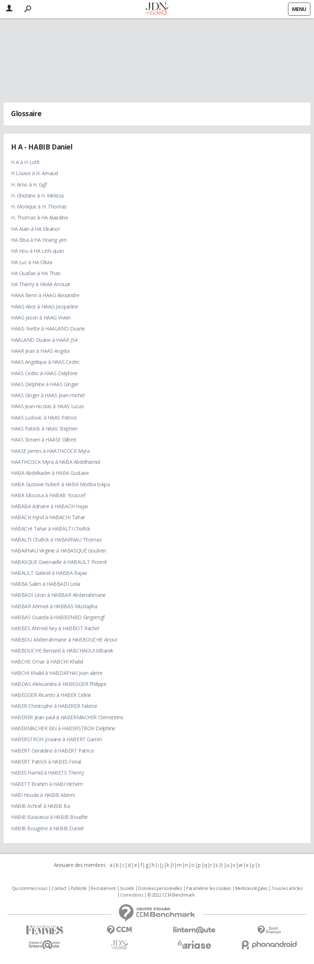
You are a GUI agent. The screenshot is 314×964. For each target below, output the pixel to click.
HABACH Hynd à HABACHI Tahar (48, 517)
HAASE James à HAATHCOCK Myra (50, 450)
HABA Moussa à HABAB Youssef (48, 495)
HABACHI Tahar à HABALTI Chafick (50, 528)
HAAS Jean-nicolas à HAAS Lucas (47, 406)
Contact (58, 888)
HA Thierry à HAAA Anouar (40, 284)
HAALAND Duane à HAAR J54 (44, 339)
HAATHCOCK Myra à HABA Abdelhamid (55, 461)
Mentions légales (251, 888)
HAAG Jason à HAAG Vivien (41, 317)
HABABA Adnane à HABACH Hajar (49, 506)
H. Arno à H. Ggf (29, 184)
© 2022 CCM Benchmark (171, 895)
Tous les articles (286, 888)
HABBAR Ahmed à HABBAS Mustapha (54, 606)
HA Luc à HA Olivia (31, 262)
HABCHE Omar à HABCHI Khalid (47, 661)
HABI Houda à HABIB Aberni (43, 794)
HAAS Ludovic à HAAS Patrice (44, 417)
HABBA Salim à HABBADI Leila (45, 583)
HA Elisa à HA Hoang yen (38, 239)
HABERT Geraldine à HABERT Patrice (52, 750)
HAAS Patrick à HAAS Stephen (44, 428)
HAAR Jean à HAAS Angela (40, 350)
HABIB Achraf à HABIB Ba (40, 805)
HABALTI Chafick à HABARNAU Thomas (56, 539)
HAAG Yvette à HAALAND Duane (48, 328)
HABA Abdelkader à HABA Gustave (50, 472)
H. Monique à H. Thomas (39, 206)
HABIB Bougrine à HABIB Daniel (47, 828)
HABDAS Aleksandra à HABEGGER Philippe (58, 683)
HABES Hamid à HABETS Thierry (47, 772)
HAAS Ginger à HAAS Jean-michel (47, 395)
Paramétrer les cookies (208, 888)
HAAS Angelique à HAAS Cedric (45, 361)
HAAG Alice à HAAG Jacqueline (44, 306)
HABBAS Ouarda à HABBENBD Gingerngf (58, 617)
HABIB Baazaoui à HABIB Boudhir (49, 816)
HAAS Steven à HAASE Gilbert (44, 439)
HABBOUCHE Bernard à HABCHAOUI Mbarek (62, 650)
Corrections (131, 895)
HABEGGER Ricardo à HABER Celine (51, 694)
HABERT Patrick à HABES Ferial (46, 761)
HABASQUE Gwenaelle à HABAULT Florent (59, 561)
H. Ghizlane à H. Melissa (37, 195)
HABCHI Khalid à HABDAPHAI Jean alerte (56, 672)
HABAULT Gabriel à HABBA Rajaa (49, 572)
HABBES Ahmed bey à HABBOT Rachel (55, 628)
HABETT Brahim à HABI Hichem (47, 783)
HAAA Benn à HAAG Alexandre (45, 295)
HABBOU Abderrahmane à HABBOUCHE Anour (64, 639)
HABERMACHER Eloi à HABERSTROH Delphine (63, 728)
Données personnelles (160, 888)
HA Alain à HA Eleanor (35, 228)
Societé (127, 888)
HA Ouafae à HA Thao (36, 273)
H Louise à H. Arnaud (34, 173)
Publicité (79, 888)
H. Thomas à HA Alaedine (39, 217)
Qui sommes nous (29, 888)
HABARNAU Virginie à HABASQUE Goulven (58, 550)
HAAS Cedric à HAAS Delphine (44, 373)
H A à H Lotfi (25, 162)
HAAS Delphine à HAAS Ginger (44, 384)
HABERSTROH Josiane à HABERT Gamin (56, 739)
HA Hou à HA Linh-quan (37, 250)
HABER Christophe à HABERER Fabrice (54, 705)
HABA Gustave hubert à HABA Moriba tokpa (60, 484)
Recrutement (103, 888)
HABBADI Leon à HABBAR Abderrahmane (58, 594)
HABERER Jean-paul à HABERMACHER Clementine (67, 717)
